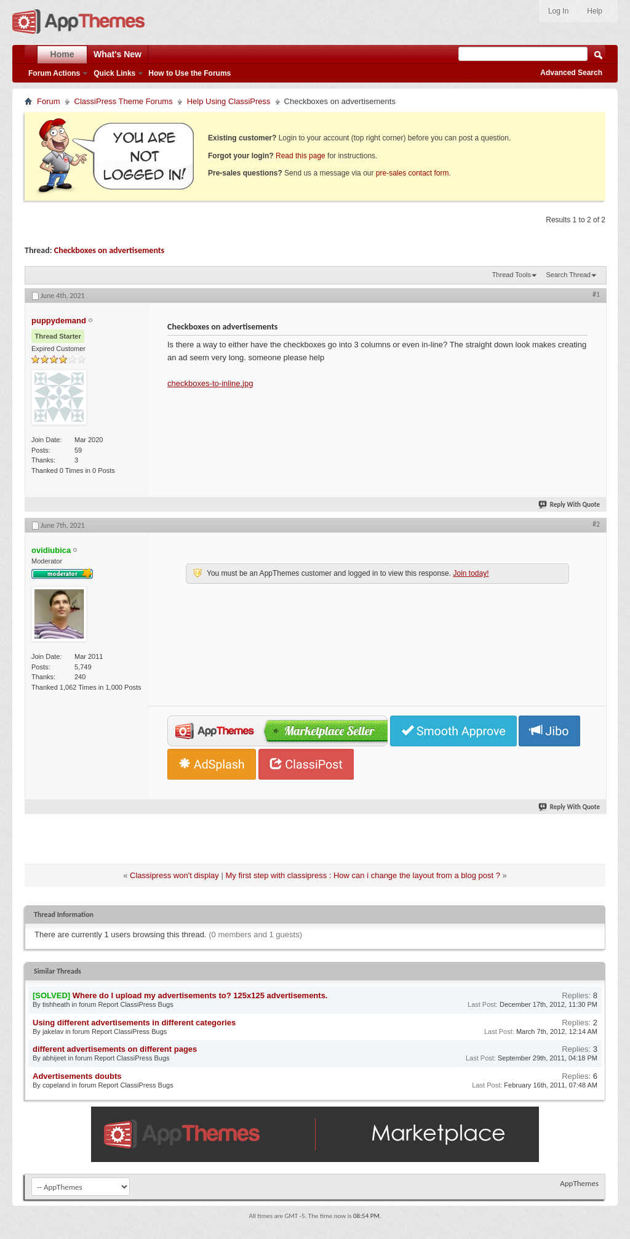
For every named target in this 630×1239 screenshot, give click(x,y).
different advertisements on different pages (115, 1049)
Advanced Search (571, 72)
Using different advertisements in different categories (134, 1022)
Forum (48, 101)
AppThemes (579, 1183)
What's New (118, 54)
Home (62, 54)
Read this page (300, 155)
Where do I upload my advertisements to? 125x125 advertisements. (200, 995)
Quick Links (114, 73)
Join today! (470, 573)
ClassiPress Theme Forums (123, 101)
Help (594, 11)
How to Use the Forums (189, 73)
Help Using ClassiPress (229, 101)
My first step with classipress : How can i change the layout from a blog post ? (362, 875)
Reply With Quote (570, 505)
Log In (558, 11)
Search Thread (568, 274)
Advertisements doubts (77, 1076)
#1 (596, 294)
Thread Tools (511, 274)
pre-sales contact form (412, 173)
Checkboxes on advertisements (109, 250)
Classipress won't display (174, 875)
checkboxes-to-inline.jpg (210, 383)
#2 (596, 524)
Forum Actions (54, 73)
